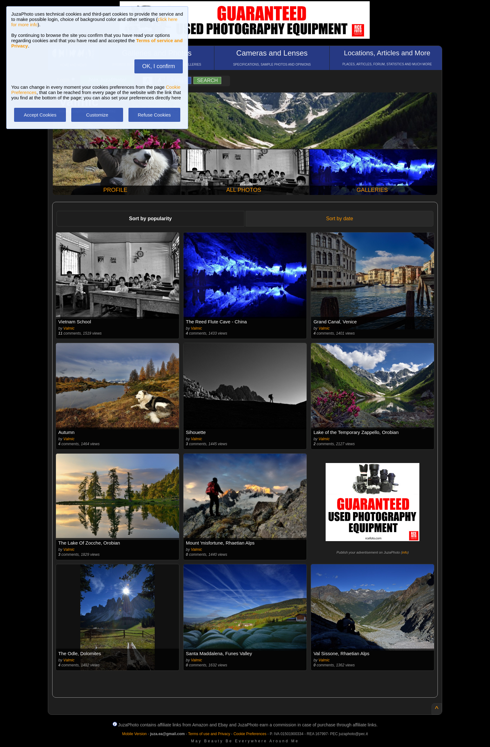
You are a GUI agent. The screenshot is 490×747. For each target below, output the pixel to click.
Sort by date (339, 218)
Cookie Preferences (249, 734)
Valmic (69, 328)
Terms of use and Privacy (209, 734)
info (405, 552)
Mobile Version (134, 734)
